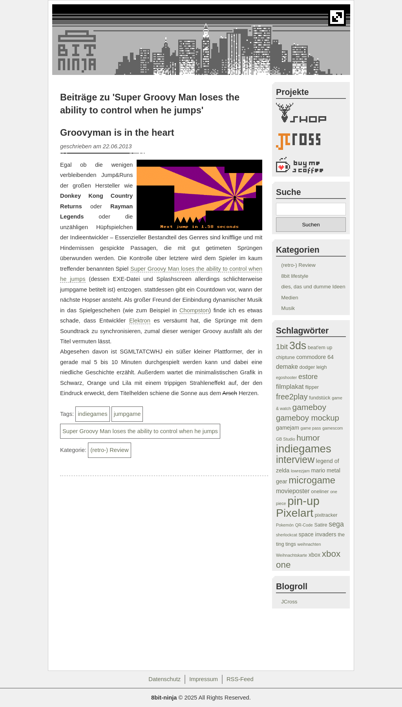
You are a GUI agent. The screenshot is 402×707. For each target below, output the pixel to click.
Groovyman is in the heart (117, 133)
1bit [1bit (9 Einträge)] (282, 347)
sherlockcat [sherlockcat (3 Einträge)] (286, 534)
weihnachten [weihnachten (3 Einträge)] (309, 544)
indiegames (92, 414)
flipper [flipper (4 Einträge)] (312, 387)
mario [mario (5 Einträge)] (318, 470)
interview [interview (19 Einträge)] (295, 459)
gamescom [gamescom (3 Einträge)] (332, 428)
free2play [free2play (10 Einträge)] (292, 396)
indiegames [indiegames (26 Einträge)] (303, 449)
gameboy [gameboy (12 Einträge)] (309, 407)
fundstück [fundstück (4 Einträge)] (319, 398)
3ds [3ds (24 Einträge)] (297, 346)
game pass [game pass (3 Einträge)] (311, 428)
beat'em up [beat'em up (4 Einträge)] (320, 347)
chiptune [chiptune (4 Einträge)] (285, 357)
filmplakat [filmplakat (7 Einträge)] (290, 386)
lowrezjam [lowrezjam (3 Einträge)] (300, 470)
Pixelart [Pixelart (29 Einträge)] (294, 513)
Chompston (194, 310)
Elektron (139, 320)
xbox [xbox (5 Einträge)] (314, 555)
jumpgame (127, 414)
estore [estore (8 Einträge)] (308, 377)
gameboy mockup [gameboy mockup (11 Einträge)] (307, 418)
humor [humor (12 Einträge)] (308, 437)
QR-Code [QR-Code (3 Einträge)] (304, 525)
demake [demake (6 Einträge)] (287, 366)
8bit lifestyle (294, 276)
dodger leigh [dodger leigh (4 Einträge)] (313, 367)
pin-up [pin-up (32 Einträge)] (303, 500)
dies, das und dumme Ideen (313, 287)
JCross (289, 602)
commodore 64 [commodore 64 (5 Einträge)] (315, 357)
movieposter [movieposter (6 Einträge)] (293, 491)
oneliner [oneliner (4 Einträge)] (320, 491)
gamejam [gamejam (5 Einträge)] (287, 428)
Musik (288, 308)
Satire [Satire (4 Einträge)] (320, 525)
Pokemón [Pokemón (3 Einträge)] (285, 525)
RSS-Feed (240, 679)
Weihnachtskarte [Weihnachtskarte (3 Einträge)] (291, 555)
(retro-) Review (109, 450)
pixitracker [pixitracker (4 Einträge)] (326, 515)
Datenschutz (164, 679)
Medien (289, 298)
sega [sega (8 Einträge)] (336, 524)
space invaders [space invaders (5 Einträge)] (317, 534)
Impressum (203, 679)
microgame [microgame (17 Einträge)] (312, 480)
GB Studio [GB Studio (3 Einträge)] (285, 439)
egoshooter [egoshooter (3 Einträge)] (286, 377)
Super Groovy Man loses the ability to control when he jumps (140, 431)
